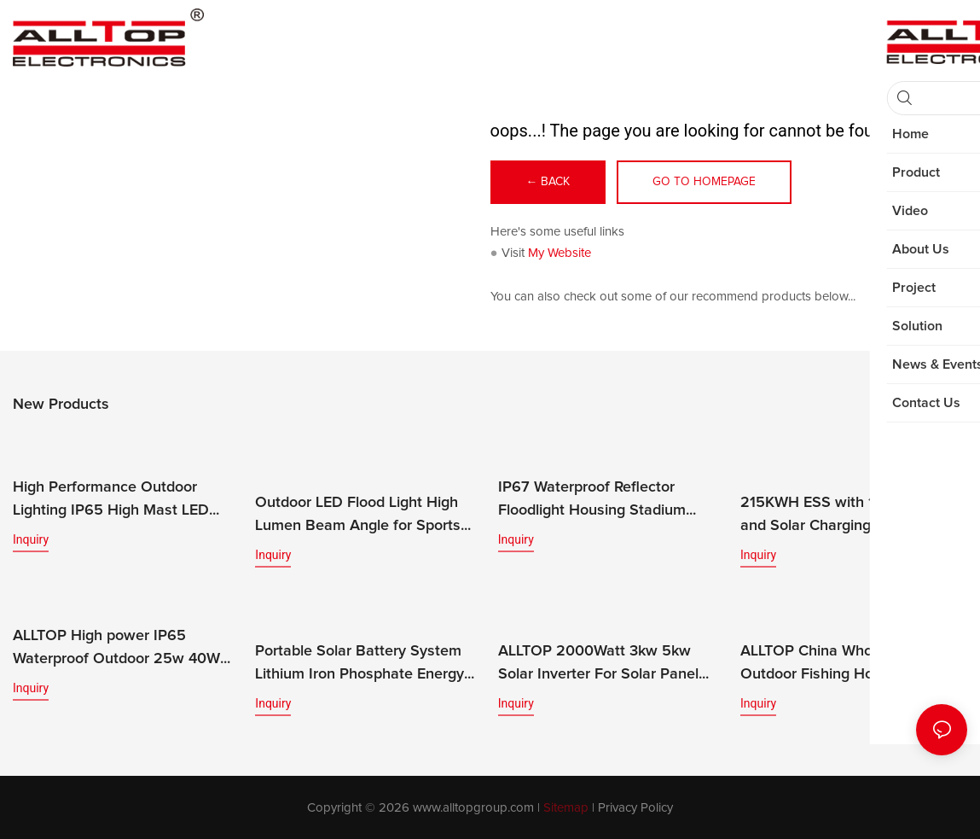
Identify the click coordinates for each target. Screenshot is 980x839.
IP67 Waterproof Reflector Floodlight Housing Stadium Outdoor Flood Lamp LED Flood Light (604, 501)
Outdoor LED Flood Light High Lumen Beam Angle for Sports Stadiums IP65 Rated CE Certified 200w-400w (358, 516)
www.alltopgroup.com (473, 807)
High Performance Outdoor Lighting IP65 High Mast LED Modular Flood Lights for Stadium (126, 501)
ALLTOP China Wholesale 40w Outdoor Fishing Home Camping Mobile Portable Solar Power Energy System (850, 664)
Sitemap (566, 807)
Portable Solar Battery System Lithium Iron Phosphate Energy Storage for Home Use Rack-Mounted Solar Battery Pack (359, 664)
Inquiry (31, 539)
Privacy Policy (635, 807)
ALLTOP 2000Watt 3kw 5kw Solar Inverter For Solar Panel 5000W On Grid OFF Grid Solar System (604, 664)
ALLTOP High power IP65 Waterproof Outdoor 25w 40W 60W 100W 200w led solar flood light (123, 648)
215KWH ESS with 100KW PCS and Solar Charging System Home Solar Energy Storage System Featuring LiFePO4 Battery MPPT (844, 516)
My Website (559, 254)
